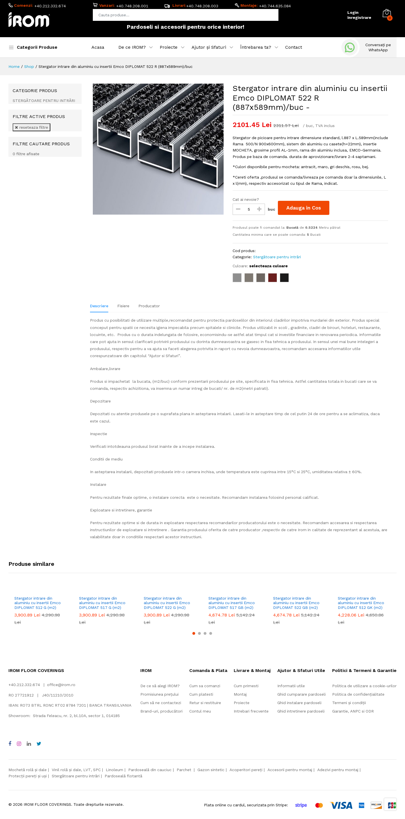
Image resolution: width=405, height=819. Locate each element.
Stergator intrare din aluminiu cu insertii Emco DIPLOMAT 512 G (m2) (37, 603)
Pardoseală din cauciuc (150, 769)
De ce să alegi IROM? (160, 686)
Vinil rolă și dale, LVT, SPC (76, 769)
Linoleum (114, 769)
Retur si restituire (205, 702)
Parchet (184, 769)
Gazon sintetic (210, 769)
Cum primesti (246, 686)
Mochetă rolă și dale (27, 769)
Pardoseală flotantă (123, 776)
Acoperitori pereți (246, 769)
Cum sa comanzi (204, 686)
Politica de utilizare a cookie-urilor (364, 686)
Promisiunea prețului (159, 694)
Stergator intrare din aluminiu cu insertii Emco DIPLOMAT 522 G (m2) (167, 603)
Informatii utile (291, 686)
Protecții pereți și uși (27, 776)
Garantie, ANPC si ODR (353, 711)
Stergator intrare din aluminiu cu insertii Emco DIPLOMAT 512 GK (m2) (361, 603)
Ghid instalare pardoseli (299, 702)
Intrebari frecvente (251, 711)
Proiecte (241, 702)
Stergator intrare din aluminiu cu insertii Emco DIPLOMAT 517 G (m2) (102, 603)
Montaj (240, 694)
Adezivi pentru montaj (337, 769)
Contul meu (200, 711)
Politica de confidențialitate (358, 694)
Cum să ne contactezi (160, 702)
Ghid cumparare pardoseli (301, 694)
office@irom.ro (61, 684)
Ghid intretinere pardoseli (301, 711)
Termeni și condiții (349, 702)
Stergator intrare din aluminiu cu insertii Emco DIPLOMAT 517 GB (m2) (231, 603)
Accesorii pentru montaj (289, 769)
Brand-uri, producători (161, 711)
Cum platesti (201, 694)
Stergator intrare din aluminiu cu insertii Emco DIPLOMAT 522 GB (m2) (296, 603)
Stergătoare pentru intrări (76, 776)
